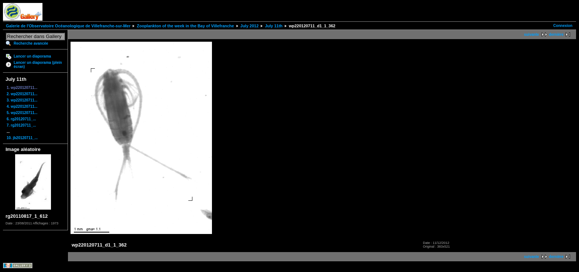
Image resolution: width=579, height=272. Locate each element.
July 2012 (249, 26)
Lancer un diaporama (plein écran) (38, 65)
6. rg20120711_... (21, 119)
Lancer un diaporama (32, 56)
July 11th (273, 26)
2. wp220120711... (22, 94)
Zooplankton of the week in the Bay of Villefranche (185, 26)
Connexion (562, 26)
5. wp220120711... (22, 113)
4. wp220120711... (22, 106)
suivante (531, 34)
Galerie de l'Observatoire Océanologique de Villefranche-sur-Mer (68, 26)
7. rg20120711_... (21, 125)
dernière (556, 34)
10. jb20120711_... (22, 138)
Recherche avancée (31, 43)
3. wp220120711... (22, 100)
